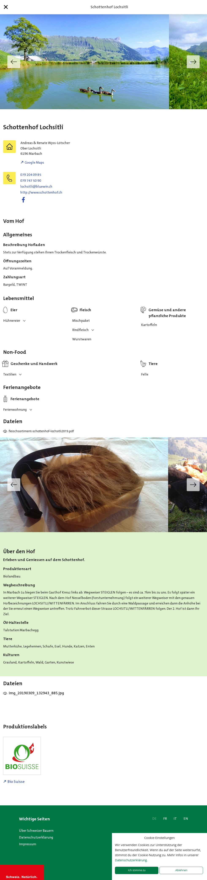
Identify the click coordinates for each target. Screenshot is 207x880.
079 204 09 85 (30, 174)
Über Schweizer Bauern (36, 830)
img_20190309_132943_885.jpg (36, 693)
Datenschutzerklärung (36, 837)
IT (175, 818)
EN (186, 818)
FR (165, 818)
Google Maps (34, 162)
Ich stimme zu (137, 870)
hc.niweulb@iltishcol (36, 186)
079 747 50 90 (30, 180)
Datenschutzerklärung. (131, 860)
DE (154, 818)
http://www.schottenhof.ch (41, 192)
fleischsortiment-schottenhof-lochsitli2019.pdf (41, 431)
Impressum (27, 844)
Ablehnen (181, 870)
